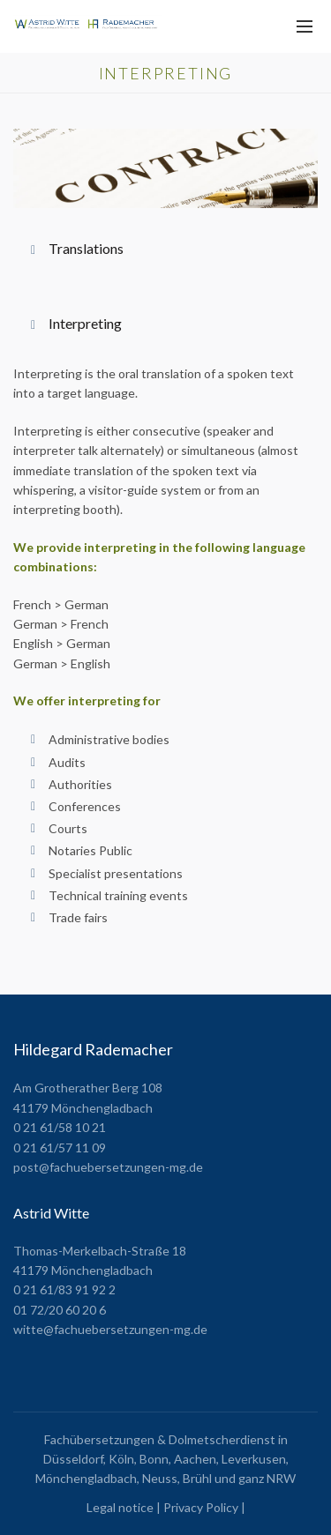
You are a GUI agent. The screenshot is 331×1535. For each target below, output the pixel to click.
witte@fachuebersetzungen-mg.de (110, 1329)
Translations (86, 248)
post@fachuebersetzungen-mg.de (108, 1166)
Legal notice (120, 1507)
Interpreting (85, 323)
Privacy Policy (200, 1507)
